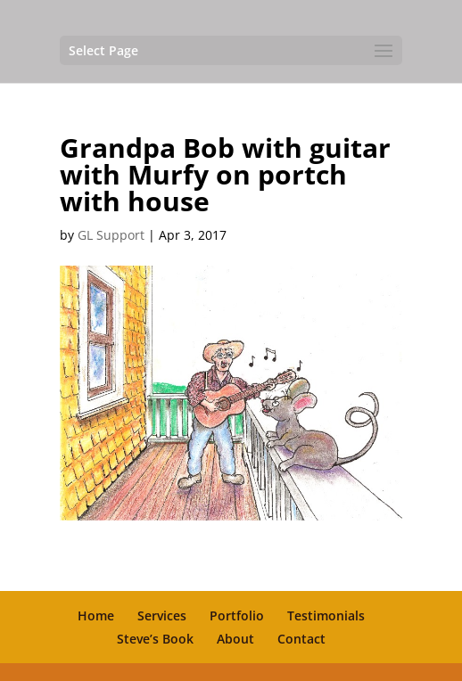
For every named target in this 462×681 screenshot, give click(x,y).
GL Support (111, 234)
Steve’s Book (155, 638)
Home (96, 615)
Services (161, 615)
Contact (301, 638)
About (235, 638)
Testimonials (326, 615)
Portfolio (237, 615)
